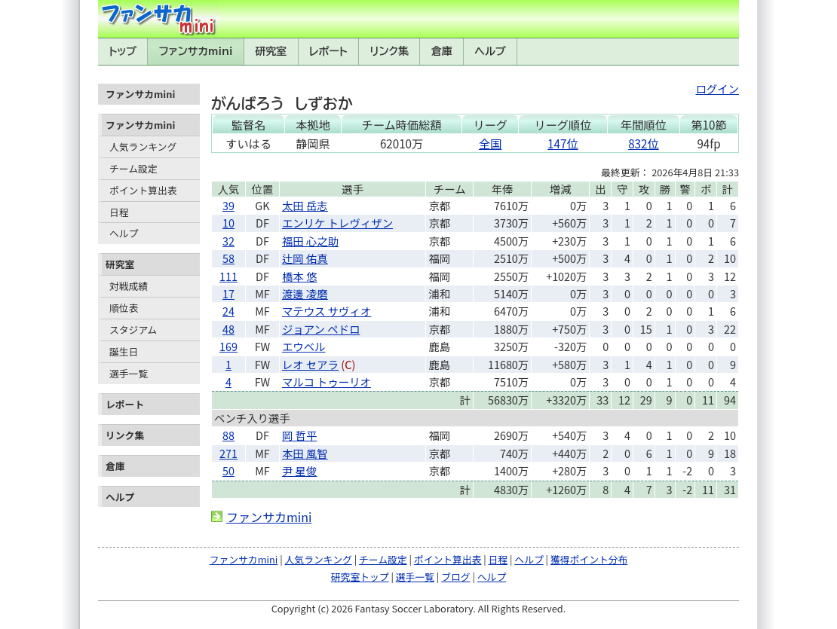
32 (228, 241)
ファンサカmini (196, 51)
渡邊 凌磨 (305, 293)
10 (228, 223)
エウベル (304, 346)
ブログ (455, 576)
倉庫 (441, 51)
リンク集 (389, 51)
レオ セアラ (310, 364)
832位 (643, 143)
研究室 (271, 51)
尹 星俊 (299, 470)
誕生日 (123, 351)
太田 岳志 (305, 205)
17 (228, 293)
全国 (490, 143)
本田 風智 (305, 453)
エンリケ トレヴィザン (337, 223)
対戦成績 (128, 286)
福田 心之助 (310, 241)
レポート (328, 51)
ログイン (717, 88)
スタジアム (133, 329)
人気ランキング (142, 146)
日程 (119, 212)
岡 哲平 (299, 435)
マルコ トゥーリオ (326, 381)
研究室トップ (360, 576)
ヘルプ (490, 51)
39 (228, 205)
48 (228, 329)
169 (228, 346)
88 (228, 435)
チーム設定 (133, 168)
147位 (562, 143)
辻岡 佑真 (305, 258)
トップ (122, 51)
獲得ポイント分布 (588, 559)
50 (228, 470)
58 (228, 258)
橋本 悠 (299, 276)
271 (228, 453)
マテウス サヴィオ (326, 311)
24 (228, 311)
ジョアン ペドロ (321, 329)
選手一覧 (128, 373)
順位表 (123, 308)
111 (228, 276)
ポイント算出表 (143, 190)
